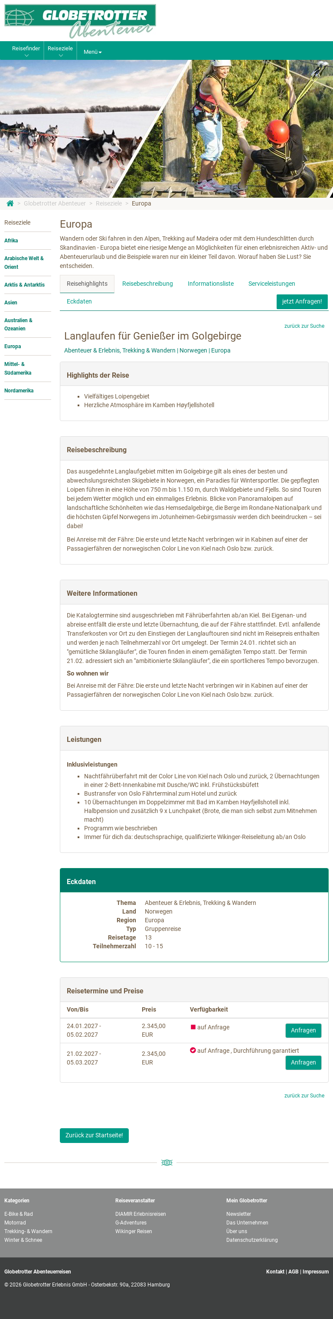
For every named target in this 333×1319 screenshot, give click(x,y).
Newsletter (238, 1214)
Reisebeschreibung (147, 283)
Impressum (316, 1272)
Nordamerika (18, 391)
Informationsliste (211, 283)
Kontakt (275, 1272)
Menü (93, 52)
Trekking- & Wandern (28, 1231)
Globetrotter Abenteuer (55, 203)
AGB (293, 1272)
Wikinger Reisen (133, 1231)
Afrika (11, 241)
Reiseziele (109, 203)
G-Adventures (131, 1223)
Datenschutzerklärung (252, 1240)
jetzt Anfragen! (302, 301)
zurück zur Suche (304, 326)
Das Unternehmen (247, 1223)
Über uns (236, 1231)
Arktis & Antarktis (24, 285)
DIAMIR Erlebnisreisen (140, 1214)
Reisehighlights (87, 283)
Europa (141, 203)
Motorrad (15, 1223)
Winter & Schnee (23, 1240)
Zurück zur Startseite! (94, 1135)
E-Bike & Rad (18, 1214)
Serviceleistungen (271, 283)
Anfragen (303, 1030)
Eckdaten (79, 301)
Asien (10, 303)
